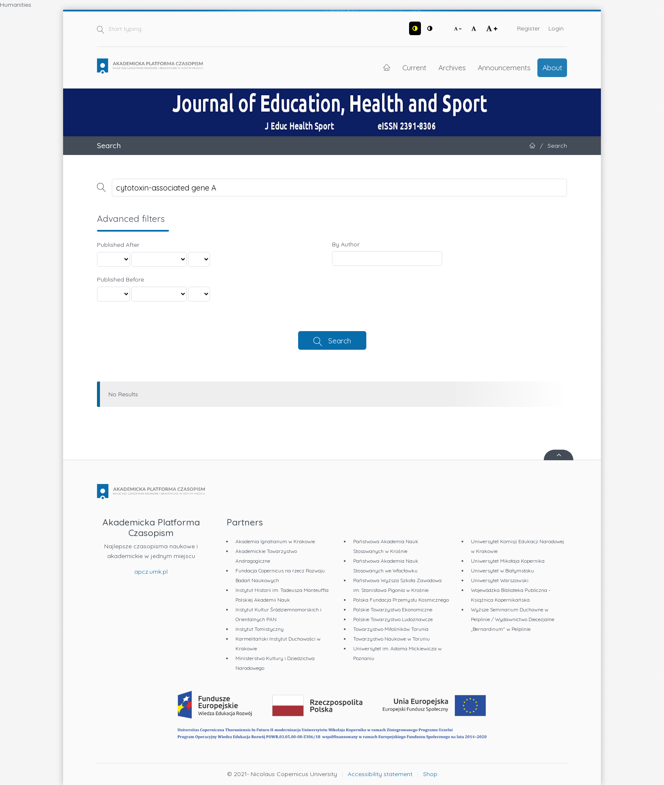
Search (339, 340)
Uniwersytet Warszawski (499, 580)
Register (528, 28)
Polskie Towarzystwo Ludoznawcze (393, 619)
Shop (430, 774)
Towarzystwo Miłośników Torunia (391, 629)
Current (414, 67)
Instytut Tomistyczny (259, 629)
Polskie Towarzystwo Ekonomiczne (392, 609)
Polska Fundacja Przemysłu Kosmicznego (401, 600)
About (552, 67)
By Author (346, 244)
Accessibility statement (380, 774)
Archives (452, 67)
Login (556, 28)
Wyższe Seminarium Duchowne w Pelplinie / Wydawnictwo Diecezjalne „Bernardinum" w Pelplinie (512, 619)
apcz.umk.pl (151, 571)
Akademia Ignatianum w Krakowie (275, 541)
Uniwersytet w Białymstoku (502, 570)
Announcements (504, 67)
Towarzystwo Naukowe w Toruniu (391, 639)
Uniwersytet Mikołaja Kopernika (508, 561)
